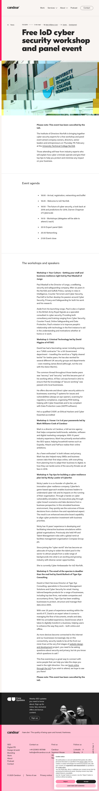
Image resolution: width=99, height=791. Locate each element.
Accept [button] (86, 781)
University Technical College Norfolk (59, 146)
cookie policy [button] (62, 767)
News (10, 25)
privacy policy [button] (84, 762)
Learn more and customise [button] (75, 785)
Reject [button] (66, 781)
